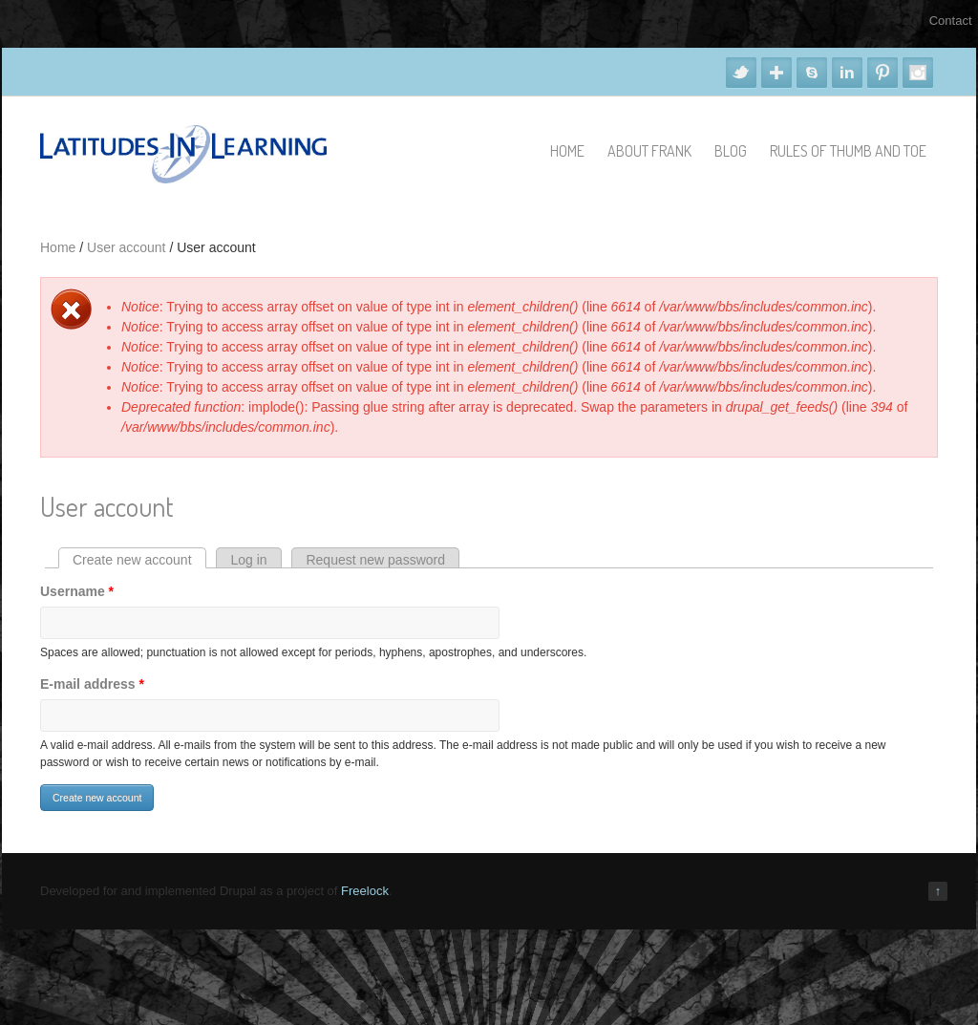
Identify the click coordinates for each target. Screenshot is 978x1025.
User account (126, 247)
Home (567, 150)
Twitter (741, 72)
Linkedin (847, 72)
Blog (730, 150)
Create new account (139, 559)
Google (776, 72)
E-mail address (92, 684)
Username (77, 591)
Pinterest (882, 72)
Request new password (375, 559)
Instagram (918, 72)
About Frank (649, 150)
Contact (950, 20)
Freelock (365, 891)
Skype (812, 72)
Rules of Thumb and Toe (848, 150)
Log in (248, 559)
